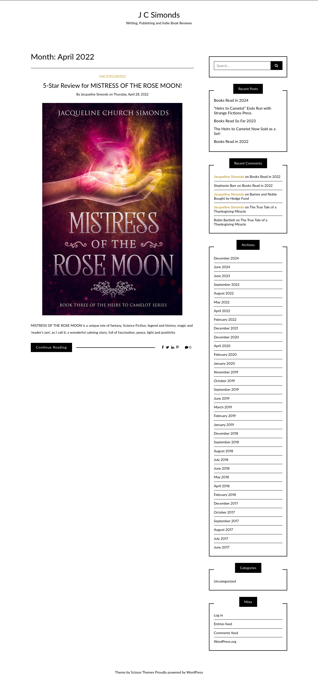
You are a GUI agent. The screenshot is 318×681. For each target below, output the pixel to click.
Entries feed (223, 624)
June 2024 (222, 267)
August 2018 (223, 451)
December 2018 (226, 433)
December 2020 (226, 337)
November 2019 (226, 372)
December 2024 (226, 258)
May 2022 (222, 302)
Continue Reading (51, 347)
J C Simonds (159, 14)
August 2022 (224, 293)
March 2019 (223, 407)
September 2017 (226, 521)
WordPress (194, 672)
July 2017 (221, 538)
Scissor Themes (142, 672)
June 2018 (222, 468)
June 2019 (222, 398)
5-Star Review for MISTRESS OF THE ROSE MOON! (112, 85)
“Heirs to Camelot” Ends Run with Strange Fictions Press (242, 110)
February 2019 (225, 416)
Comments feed (226, 633)
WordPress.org (225, 641)
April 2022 (222, 311)
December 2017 (226, 503)
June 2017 (221, 547)
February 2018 (225, 494)
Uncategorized (112, 76)
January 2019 (224, 424)
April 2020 (222, 346)
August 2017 (223, 529)
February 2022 (225, 319)
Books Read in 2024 (231, 100)
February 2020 (225, 354)
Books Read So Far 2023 (235, 121)
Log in (218, 615)
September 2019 (226, 389)
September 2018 (226, 442)
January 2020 (224, 363)
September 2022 (226, 284)
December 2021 (226, 328)
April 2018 (222, 486)
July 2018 (221, 459)
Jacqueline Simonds (94, 94)
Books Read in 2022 (231, 141)
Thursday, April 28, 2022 (131, 94)
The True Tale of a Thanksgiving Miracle (245, 209)
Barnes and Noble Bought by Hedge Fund (245, 196)
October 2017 (224, 512)
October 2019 (224, 381)
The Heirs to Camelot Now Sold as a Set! (245, 131)
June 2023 (222, 276)
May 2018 (221, 477)
